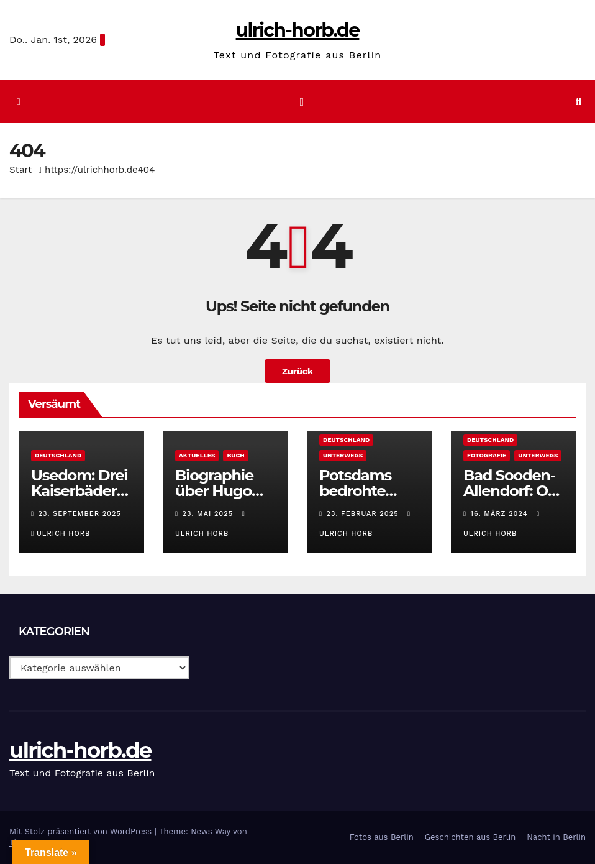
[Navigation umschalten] (302, 101)
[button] (578, 102)
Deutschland (58, 455)
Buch (235, 455)
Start (20, 169)
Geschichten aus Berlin (470, 837)
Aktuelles (197, 455)
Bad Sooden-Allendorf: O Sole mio (509, 490)
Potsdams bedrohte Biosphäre (355, 490)
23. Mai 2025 (209, 514)
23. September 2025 (80, 514)
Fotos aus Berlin (382, 837)
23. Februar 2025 (364, 514)
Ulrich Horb (60, 534)
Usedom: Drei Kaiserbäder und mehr (79, 490)
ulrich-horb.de (298, 30)
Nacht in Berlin (556, 837)
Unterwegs (343, 455)
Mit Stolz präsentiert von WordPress (82, 831)
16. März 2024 (501, 514)
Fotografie (486, 455)
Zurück (297, 371)
